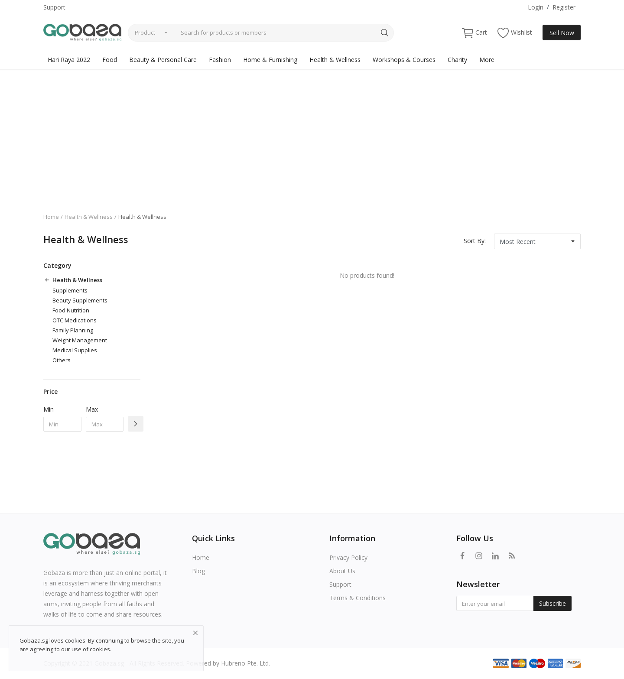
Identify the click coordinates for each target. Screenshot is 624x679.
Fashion (220, 59)
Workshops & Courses (404, 59)
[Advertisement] (312, 134)
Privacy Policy (348, 557)
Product (145, 32)
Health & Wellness (335, 59)
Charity (457, 59)
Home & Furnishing (270, 59)
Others (61, 360)
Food (109, 59)
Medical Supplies (74, 350)
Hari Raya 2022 (69, 59)
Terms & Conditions (357, 598)
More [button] (486, 59)
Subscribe (552, 603)
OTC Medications (74, 320)
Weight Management (79, 340)
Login (535, 7)
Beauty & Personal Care (163, 59)
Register (563, 7)
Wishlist (514, 33)
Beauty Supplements (79, 300)
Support (54, 7)
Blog (198, 571)
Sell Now (561, 33)
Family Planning (72, 330)
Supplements (70, 290)
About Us (342, 571)
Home (51, 217)
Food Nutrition (70, 310)
